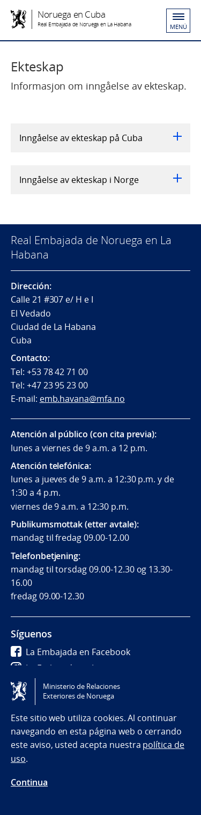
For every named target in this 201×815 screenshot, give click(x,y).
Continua (29, 782)
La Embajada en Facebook (70, 652)
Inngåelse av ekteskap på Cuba (100, 138)
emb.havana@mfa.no (82, 399)
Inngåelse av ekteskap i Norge (100, 180)
